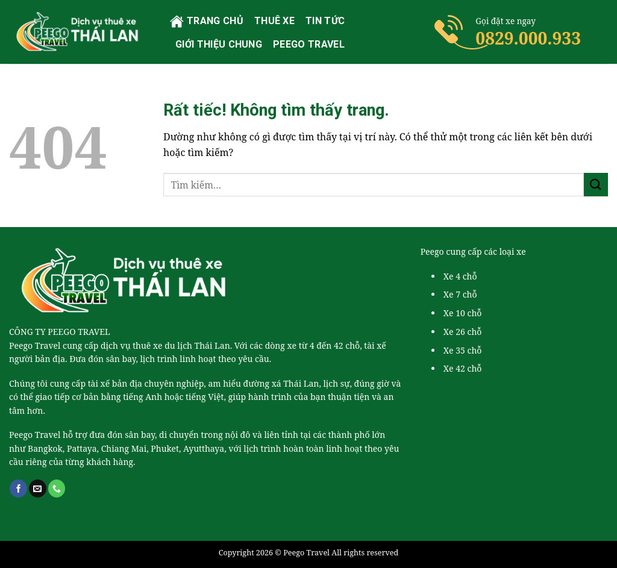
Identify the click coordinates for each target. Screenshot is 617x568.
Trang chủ (206, 21)
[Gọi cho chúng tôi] (57, 488)
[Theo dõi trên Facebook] (18, 488)
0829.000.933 (528, 38)
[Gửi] (596, 184)
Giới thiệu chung (218, 44)
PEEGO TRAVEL (309, 44)
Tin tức (325, 21)
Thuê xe (274, 21)
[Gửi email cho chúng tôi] (37, 488)
